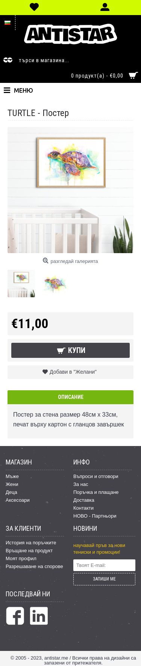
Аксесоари (18, 500)
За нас (80, 484)
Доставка (83, 500)
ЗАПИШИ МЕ (104, 579)
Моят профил (21, 558)
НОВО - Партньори (95, 516)
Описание (70, 397)
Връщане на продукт (29, 550)
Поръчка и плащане (96, 492)
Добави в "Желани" (73, 372)
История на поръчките (31, 542)
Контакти (83, 508)
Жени (12, 484)
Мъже (12, 476)
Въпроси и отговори (95, 476)
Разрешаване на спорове (34, 566)
